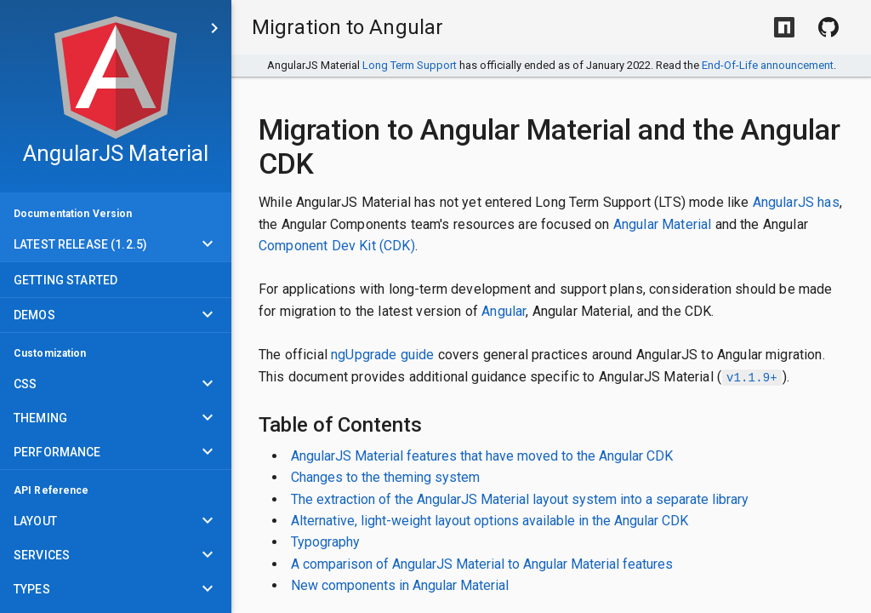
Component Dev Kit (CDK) (337, 246)
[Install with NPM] (784, 27)
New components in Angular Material (400, 585)
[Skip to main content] (214, 28)
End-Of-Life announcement (768, 65)
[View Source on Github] (828, 27)
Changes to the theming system (385, 477)
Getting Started (65, 280)
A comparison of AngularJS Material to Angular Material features (482, 564)
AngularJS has (796, 202)
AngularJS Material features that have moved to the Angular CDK (482, 456)
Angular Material (662, 224)
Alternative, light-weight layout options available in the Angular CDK (489, 521)
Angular (503, 311)
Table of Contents (340, 425)
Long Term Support (409, 65)
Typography (325, 542)
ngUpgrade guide (382, 355)
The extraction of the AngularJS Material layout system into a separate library (520, 499)
